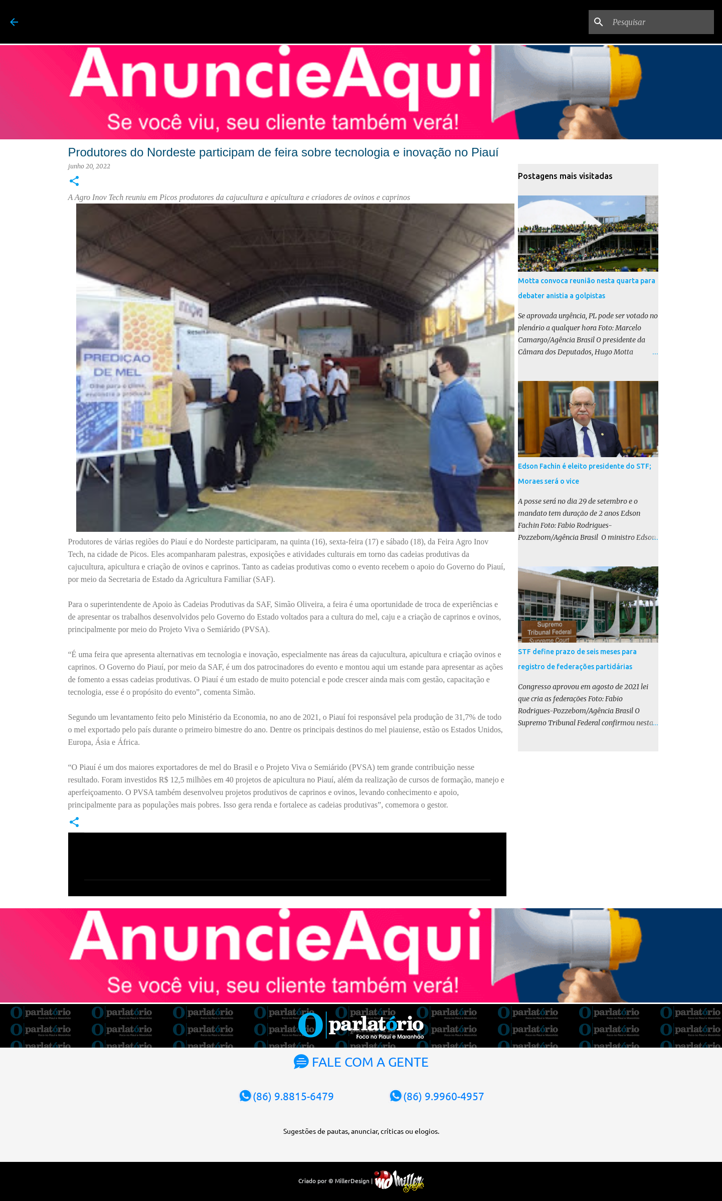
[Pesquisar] (661, 22)
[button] (74, 181)
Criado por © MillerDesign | (361, 1180)
